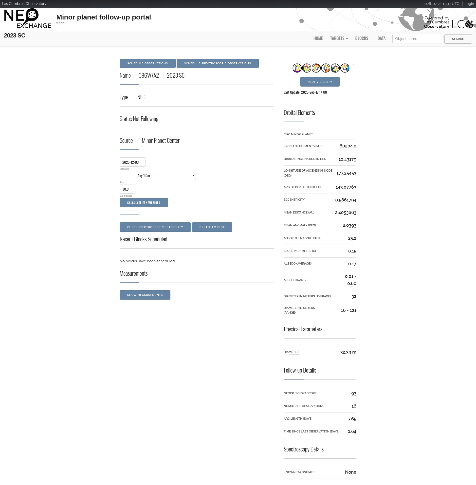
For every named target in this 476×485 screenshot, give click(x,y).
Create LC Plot (212, 227)
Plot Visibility (320, 82)
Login (469, 3)
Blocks (361, 38)
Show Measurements (145, 295)
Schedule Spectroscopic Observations (217, 63)
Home (318, 38)
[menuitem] (458, 39)
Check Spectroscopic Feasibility (155, 227)
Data (382, 38)
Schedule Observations (147, 63)
